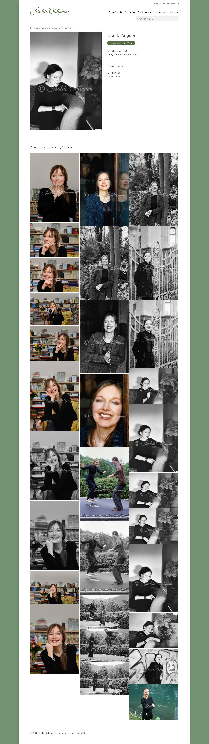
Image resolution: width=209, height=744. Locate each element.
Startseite (35, 28)
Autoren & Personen (50, 28)
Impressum (60, 733)
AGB (83, 733)
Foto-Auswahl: (171, 3)
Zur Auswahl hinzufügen (121, 43)
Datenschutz (73, 733)
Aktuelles (130, 12)
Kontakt (174, 12)
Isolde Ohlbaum (49, 11)
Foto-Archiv (115, 12)
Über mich (161, 12)
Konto (157, 3)
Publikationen (145, 12)
